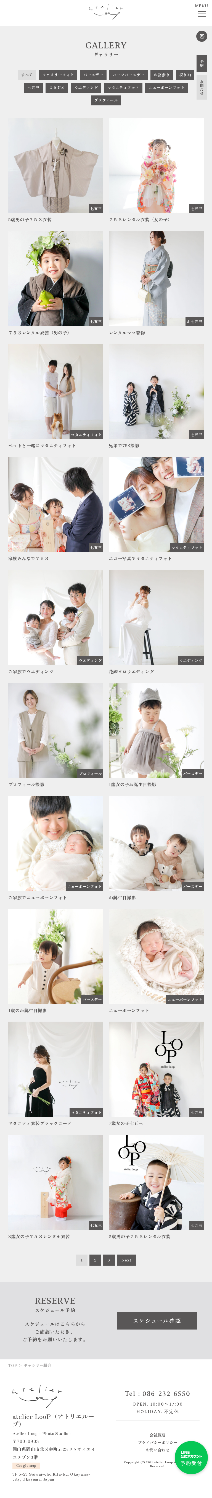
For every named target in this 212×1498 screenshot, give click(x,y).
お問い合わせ (157, 1450)
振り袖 (185, 74)
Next (126, 1260)
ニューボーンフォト (166, 87)
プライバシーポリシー (157, 1442)
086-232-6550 (166, 1393)
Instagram (201, 36)
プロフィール (106, 100)
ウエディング (86, 87)
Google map (26, 1465)
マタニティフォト (123, 87)
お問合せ (202, 87)
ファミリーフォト (58, 74)
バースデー (93, 74)
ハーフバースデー (128, 74)
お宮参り (162, 74)
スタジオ (57, 87)
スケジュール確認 (157, 1321)
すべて (27, 74)
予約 (202, 63)
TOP (12, 1365)
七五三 (33, 87)
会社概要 (158, 1435)
